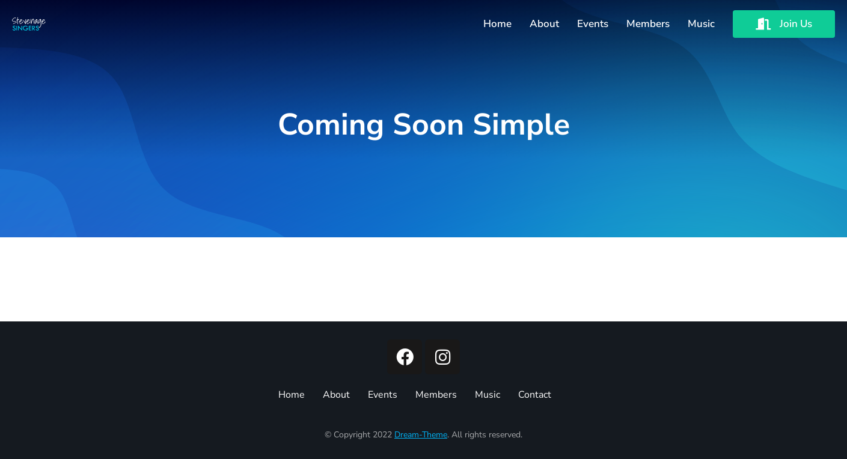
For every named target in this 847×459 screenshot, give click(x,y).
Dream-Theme (420, 434)
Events (382, 394)
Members (436, 394)
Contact (534, 394)
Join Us (784, 24)
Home (291, 394)
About (336, 394)
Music (487, 394)
